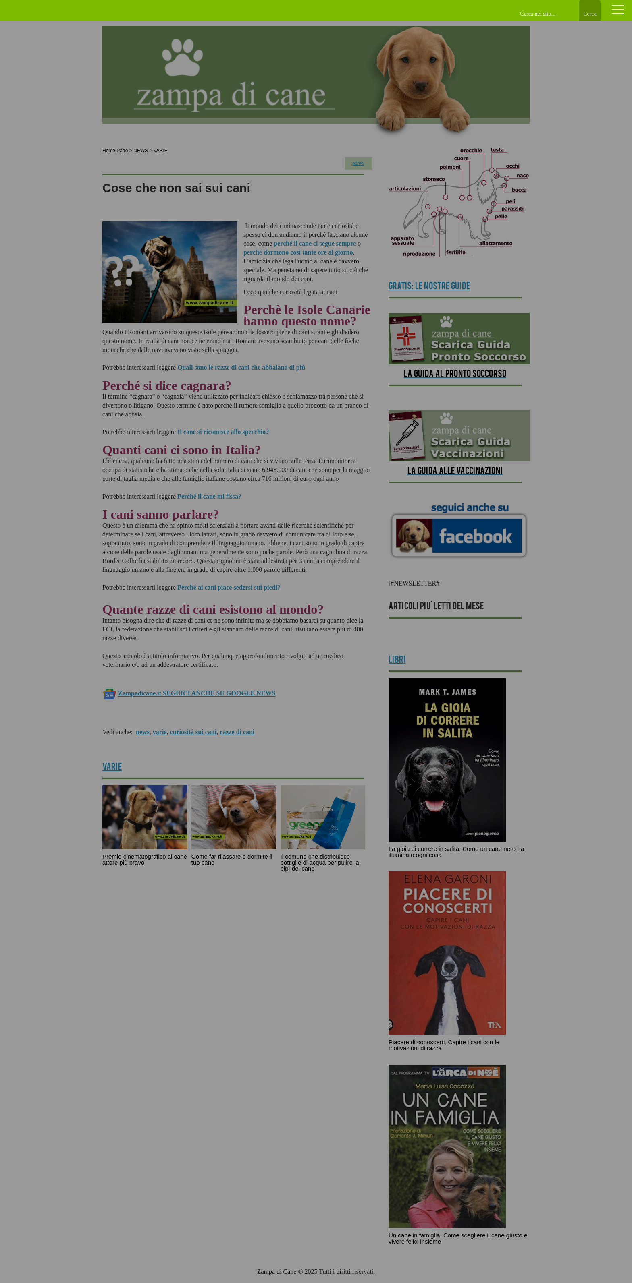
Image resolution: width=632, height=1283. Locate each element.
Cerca (590, 14)
